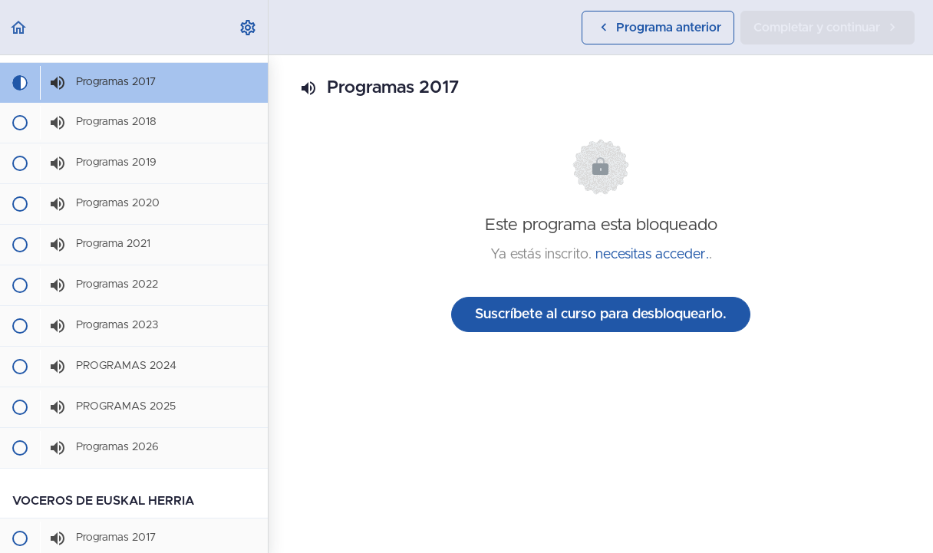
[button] (19, 27)
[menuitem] (248, 27)
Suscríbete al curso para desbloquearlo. (601, 314)
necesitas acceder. (652, 255)
